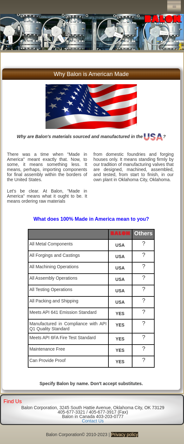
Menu (174, 6)
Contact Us (93, 420)
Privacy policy (124, 434)
